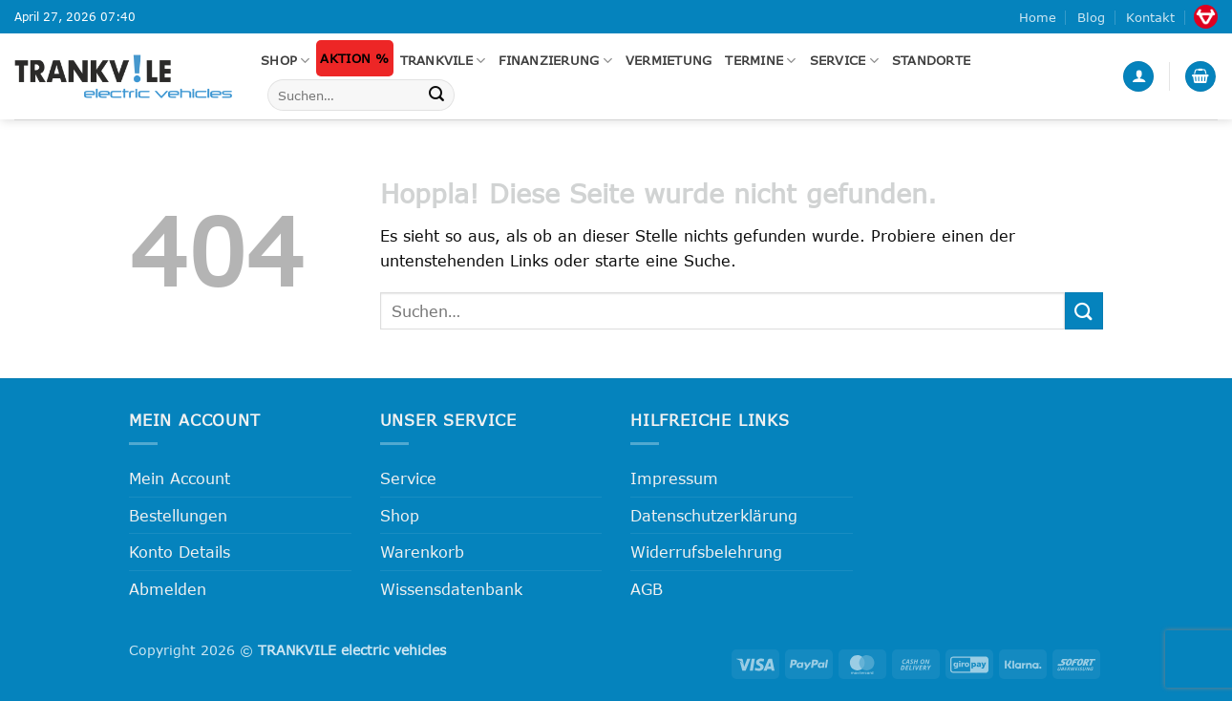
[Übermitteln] (436, 95)
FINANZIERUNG (555, 61)
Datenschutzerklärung (713, 515)
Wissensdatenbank (451, 589)
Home (1037, 17)
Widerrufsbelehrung (706, 551)
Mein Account (179, 478)
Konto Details (179, 551)
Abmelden (167, 589)
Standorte (931, 60)
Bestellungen (178, 515)
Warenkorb (422, 551)
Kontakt (1150, 17)
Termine (760, 61)
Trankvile (443, 61)
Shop (285, 61)
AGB (646, 589)
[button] (1138, 77)
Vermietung (669, 60)
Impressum (674, 478)
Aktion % (354, 58)
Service (844, 61)
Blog (1091, 17)
